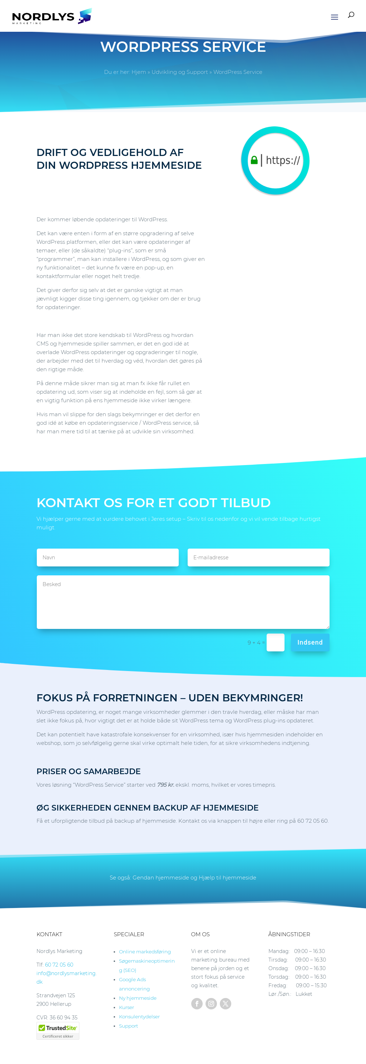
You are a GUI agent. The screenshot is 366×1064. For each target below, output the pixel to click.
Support (128, 1026)
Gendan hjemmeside (161, 877)
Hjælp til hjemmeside (227, 877)
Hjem (139, 72)
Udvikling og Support (180, 72)
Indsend (310, 642)
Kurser (126, 1007)
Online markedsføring (145, 951)
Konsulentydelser (139, 1016)
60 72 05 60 (59, 965)
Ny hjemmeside (138, 998)
